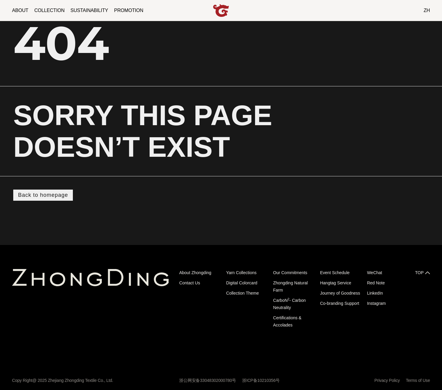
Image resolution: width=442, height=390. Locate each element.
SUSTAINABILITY (89, 10)
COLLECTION (49, 10)
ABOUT (20, 10)
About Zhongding (195, 272)
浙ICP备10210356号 (261, 380)
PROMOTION (128, 10)
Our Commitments (290, 272)
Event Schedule (335, 272)
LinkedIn (375, 293)
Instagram (376, 303)
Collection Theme (242, 293)
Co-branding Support (339, 303)
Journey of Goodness (340, 293)
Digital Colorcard (241, 282)
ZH (427, 10)
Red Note (376, 282)
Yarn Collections (241, 272)
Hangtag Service (335, 282)
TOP (419, 272)
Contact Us (189, 282)
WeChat (374, 272)
